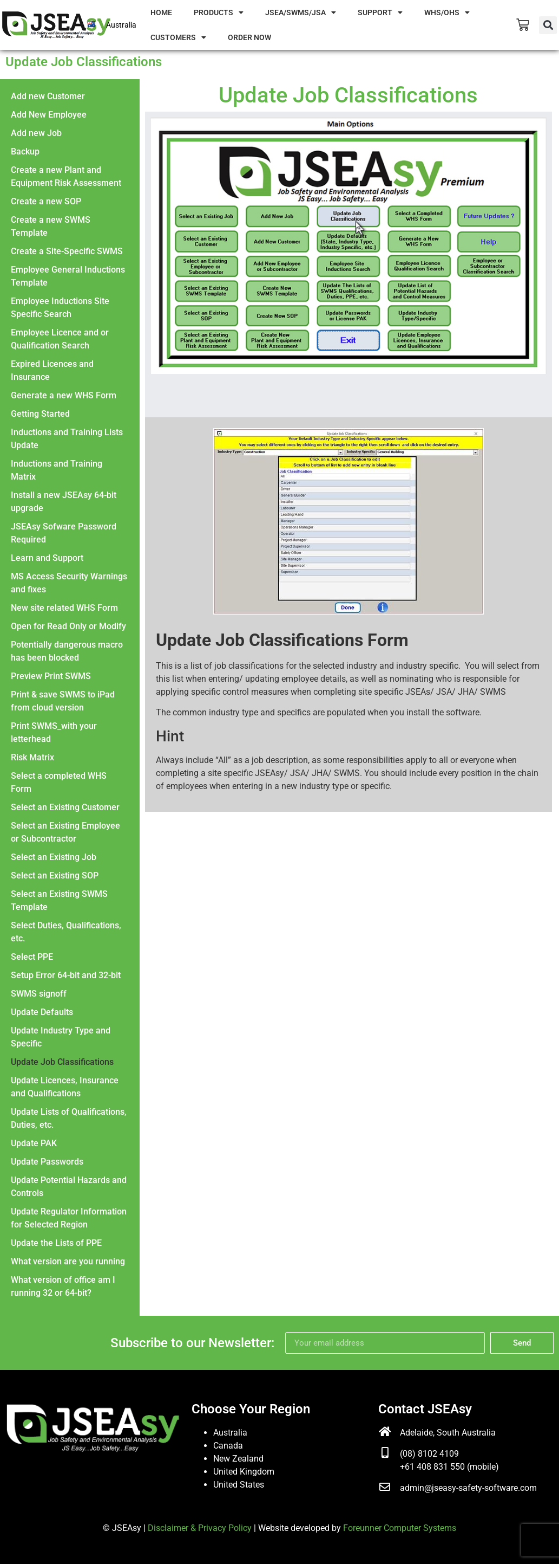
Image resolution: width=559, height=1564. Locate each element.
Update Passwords (47, 1161)
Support (380, 12)
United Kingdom (243, 1471)
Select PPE (32, 957)
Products (219, 12)
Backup (25, 151)
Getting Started (40, 414)
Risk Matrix (32, 757)
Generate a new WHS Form (63, 395)
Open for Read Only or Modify (68, 626)
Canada (228, 1445)
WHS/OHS (447, 12)
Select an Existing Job (53, 857)
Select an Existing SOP (54, 875)
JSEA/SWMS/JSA (300, 12)
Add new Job (36, 133)
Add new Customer (48, 96)
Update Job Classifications (62, 1062)
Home (161, 12)
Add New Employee (49, 114)
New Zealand (238, 1458)
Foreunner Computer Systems (399, 1528)
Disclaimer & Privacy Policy (200, 1528)
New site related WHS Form (64, 608)
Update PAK (34, 1143)
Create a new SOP (46, 201)
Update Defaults (42, 1012)
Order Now (249, 37)
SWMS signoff (39, 993)
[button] (548, 25)
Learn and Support (47, 558)
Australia (121, 25)
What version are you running (68, 1261)
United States (238, 1484)
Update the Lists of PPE (56, 1243)
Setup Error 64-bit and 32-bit (66, 975)
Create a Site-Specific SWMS (67, 251)
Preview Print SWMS (51, 676)
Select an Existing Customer (65, 807)
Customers (178, 37)
